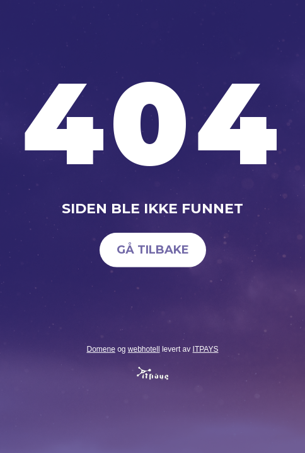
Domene (100, 348)
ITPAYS (206, 348)
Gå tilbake (153, 250)
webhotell (144, 348)
